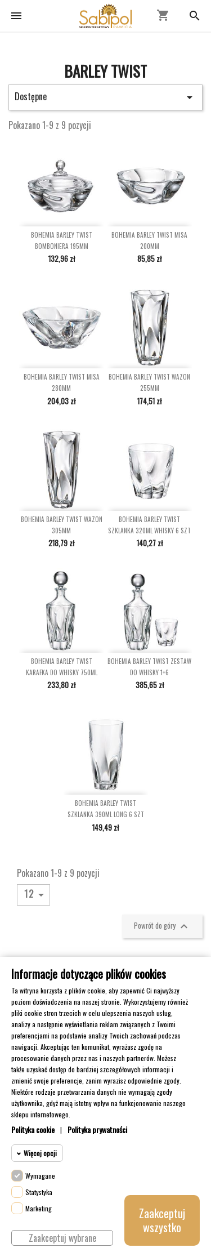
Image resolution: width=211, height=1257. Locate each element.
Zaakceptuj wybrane (62, 1238)
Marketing (38, 1208)
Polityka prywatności (97, 1129)
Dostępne (105, 97)
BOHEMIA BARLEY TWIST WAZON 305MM (61, 525)
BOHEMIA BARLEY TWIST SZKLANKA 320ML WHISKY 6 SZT (149, 525)
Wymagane (40, 1175)
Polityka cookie (33, 1129)
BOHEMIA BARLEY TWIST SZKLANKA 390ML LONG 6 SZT (106, 809)
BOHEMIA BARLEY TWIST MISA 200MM (149, 240)
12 (36, 894)
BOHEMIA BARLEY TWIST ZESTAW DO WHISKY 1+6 (149, 667)
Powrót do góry (162, 926)
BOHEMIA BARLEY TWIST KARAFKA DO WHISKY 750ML (61, 667)
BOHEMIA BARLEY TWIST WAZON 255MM (149, 382)
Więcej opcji (40, 1153)
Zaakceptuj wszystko (162, 1220)
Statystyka (38, 1192)
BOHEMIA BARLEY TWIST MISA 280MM (62, 382)
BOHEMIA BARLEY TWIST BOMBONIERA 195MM (61, 240)
